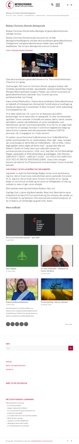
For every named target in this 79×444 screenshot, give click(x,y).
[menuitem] (51, 5)
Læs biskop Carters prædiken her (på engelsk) (28, 169)
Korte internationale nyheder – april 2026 (22, 238)
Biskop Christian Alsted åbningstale (20, 13)
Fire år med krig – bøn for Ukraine (54, 302)
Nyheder (9, 362)
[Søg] (51, 5)
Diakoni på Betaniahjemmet (17, 302)
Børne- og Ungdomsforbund (15, 365)
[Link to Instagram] (71, 5)
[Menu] (56, 5)
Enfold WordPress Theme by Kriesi (42, 441)
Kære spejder (11, 269)
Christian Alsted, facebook (22, 50)
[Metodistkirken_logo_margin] (33, 5)
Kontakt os (10, 369)
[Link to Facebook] (67, 5)
